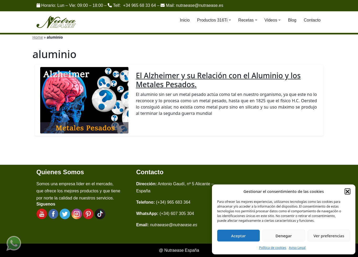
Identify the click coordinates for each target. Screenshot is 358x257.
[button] (347, 191)
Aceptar (238, 235)
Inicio (185, 20)
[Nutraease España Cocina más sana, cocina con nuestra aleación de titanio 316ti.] (56, 22)
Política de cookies (272, 247)
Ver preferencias (328, 235)
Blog (292, 20)
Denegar (284, 235)
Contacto (312, 20)
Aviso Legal (297, 247)
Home (38, 37)
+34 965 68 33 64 (139, 5)
